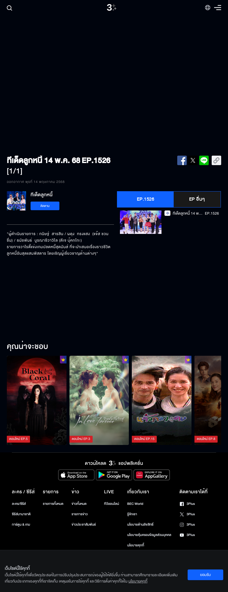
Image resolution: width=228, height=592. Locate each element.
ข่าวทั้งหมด (79, 504)
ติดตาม (45, 205)
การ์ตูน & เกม (21, 524)
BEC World (135, 504)
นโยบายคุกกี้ (135, 545)
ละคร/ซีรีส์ (19, 504)
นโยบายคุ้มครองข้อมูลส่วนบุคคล (149, 535)
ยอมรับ (205, 575)
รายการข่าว (80, 514)
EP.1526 (145, 199)
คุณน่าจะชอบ (27, 347)
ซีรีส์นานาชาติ (21, 514)
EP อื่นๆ (197, 199)
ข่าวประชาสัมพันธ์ (84, 524)
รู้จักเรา (132, 514)
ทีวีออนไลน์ (111, 504)
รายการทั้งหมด (53, 504)
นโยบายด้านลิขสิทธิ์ (140, 524)
